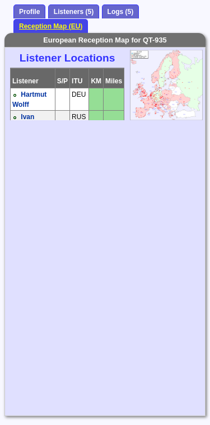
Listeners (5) (74, 12)
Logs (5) (121, 12)
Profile (29, 12)
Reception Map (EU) (50, 26)
